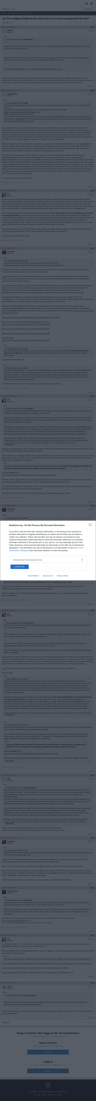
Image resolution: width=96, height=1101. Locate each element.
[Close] (90, 525)
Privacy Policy (62, 576)
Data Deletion (33, 576)
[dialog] (48, 550)
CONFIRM (19, 567)
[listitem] (48, 559)
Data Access (48, 576)
